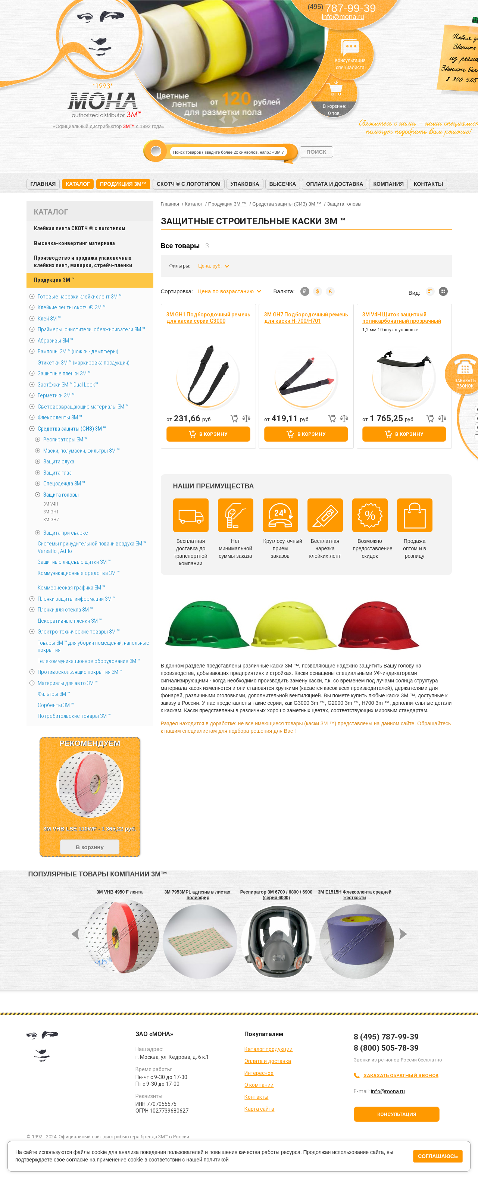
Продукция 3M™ (123, 184)
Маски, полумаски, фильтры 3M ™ (81, 450)
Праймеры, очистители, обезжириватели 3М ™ (91, 329)
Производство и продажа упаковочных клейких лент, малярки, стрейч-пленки (83, 261)
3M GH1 (51, 512)
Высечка (282, 184)
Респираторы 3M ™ (65, 439)
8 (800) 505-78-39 (386, 1048)
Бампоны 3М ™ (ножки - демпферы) (78, 351)
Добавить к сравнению (246, 419)
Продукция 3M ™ (54, 279)
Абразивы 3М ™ (55, 340)
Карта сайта (259, 1109)
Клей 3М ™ (49, 318)
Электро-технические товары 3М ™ (79, 631)
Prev (222, 119)
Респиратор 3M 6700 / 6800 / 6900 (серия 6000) (276, 894)
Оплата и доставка (334, 184)
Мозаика (443, 291)
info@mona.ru (343, 17)
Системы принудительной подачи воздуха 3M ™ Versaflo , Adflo (92, 547)
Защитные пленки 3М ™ (64, 373)
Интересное (259, 1073)
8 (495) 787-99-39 (386, 1036)
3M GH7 (51, 519)
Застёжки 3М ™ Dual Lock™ (68, 384)
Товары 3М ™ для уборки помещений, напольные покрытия (93, 646)
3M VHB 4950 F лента (120, 892)
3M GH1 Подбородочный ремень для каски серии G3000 (208, 318)
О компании (259, 1085)
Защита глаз (57, 472)
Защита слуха (58, 461)
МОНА (101, 35)
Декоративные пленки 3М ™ (70, 620)
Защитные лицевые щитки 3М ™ (74, 562)
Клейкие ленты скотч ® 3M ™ (72, 307)
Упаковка (245, 184)
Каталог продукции (268, 1049)
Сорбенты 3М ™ (56, 705)
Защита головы (61, 494)
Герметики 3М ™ (56, 395)
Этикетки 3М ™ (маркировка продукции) (83, 362)
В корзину (213, 434)
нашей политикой (207, 1160)
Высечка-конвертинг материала (74, 243)
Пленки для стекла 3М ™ (65, 609)
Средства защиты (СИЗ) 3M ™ (72, 428)
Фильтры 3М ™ (54, 694)
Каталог (78, 184)
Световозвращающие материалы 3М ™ (83, 406)
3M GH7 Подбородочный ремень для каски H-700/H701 (306, 318)
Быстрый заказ (234, 419)
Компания (388, 184)
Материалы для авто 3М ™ (68, 683)
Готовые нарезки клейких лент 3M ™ (80, 296)
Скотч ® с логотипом (189, 184)
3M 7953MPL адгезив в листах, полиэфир (197, 894)
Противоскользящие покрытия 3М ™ (80, 672)
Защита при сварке (65, 532)
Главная (43, 184)
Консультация (396, 1114)
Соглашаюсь (438, 1156)
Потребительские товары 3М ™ (74, 716)
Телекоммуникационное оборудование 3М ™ (89, 661)
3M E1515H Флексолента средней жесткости (354, 894)
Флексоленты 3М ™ (60, 417)
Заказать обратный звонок (400, 1075)
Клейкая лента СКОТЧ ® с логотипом (79, 228)
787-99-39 (341, 8)
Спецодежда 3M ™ (64, 483)
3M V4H (50, 504)
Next (235, 119)
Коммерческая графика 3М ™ (71, 587)
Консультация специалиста (350, 47)
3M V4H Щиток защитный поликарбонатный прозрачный (401, 318)
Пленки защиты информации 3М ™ (77, 598)
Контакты (428, 184)
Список (430, 291)
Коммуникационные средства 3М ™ (79, 573)
